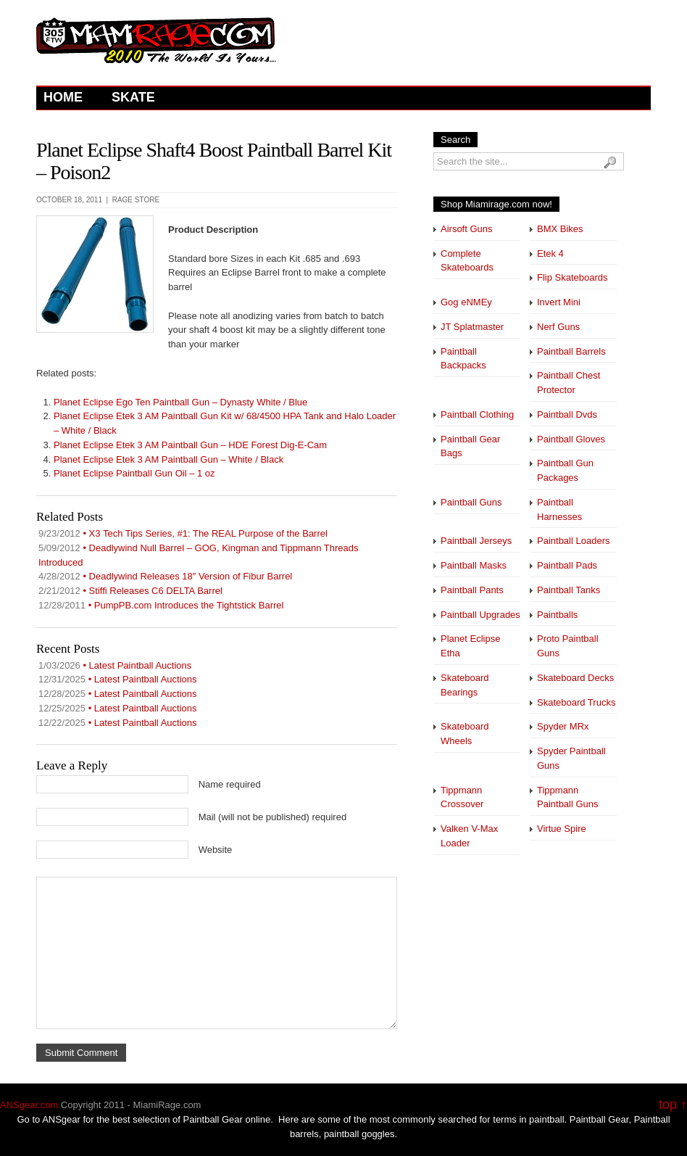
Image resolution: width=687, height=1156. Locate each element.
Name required (230, 784)
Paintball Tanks (568, 590)
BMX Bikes (560, 228)
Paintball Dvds (567, 414)
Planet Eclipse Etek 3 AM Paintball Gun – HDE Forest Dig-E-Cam (190, 444)
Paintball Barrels (571, 351)
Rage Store (135, 200)
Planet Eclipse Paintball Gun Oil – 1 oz (134, 473)
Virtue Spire (561, 828)
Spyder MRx (563, 726)
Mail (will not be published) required (273, 817)
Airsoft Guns (467, 228)
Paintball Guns (471, 502)
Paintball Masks (474, 565)
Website (216, 849)
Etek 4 (550, 253)
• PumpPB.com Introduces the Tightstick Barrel (160, 605)
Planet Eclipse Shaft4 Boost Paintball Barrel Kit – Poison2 (213, 161)
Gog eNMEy (466, 302)
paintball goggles (359, 1133)
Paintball (201, 1119)
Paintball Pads (567, 565)
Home (63, 97)
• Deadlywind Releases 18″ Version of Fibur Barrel (165, 576)
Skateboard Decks (575, 677)
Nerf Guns (558, 326)
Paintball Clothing (477, 414)
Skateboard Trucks (576, 702)
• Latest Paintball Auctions (114, 665)
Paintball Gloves (571, 439)
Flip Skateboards (572, 277)
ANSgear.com (29, 1104)
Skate (133, 97)
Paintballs (557, 614)
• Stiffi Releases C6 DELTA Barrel (130, 590)
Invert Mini (558, 302)
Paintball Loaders (573, 540)
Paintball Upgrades (480, 614)
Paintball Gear (599, 1119)
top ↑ (673, 1105)
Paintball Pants (472, 590)
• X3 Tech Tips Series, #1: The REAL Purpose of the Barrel (183, 533)
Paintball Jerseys (476, 540)
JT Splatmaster (472, 326)
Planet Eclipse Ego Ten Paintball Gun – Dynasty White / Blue (180, 402)
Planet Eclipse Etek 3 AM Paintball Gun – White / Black (168, 459)
